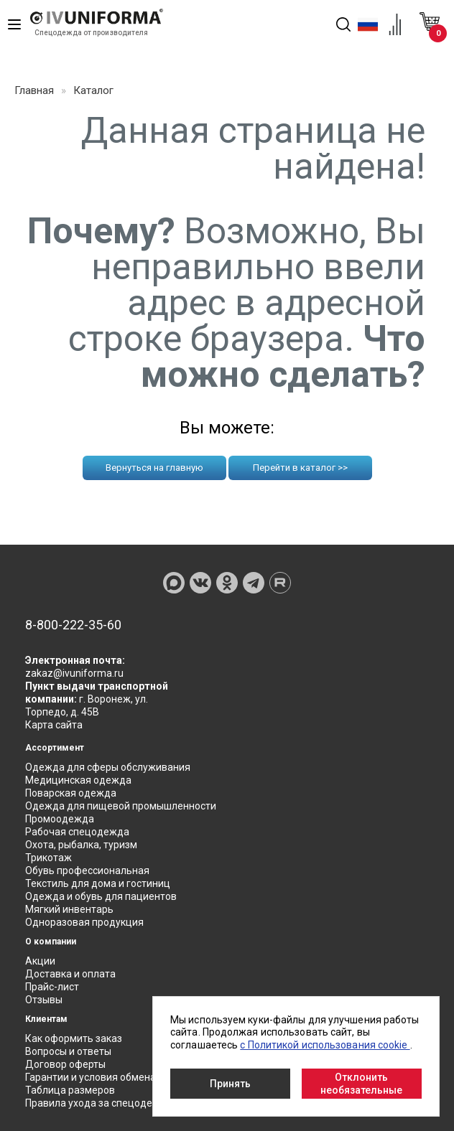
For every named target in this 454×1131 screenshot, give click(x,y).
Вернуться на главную (154, 467)
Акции (40, 961)
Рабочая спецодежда (77, 831)
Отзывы (43, 999)
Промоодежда (59, 819)
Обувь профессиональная (87, 870)
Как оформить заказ (73, 1038)
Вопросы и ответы (68, 1051)
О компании (50, 942)
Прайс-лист (52, 986)
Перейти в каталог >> (300, 467)
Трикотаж (48, 857)
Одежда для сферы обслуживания (107, 767)
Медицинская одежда (78, 780)
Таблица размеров (70, 1090)
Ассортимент (54, 748)
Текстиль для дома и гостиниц (97, 883)
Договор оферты (65, 1064)
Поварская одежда (70, 793)
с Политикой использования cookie (324, 1045)
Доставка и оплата (70, 974)
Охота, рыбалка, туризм (81, 844)
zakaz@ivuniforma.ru (74, 673)
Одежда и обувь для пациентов (101, 896)
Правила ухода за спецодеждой (101, 1103)
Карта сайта (54, 725)
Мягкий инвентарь (69, 909)
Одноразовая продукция (84, 922)
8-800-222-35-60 (73, 625)
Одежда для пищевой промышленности (120, 806)
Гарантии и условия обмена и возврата (117, 1077)
